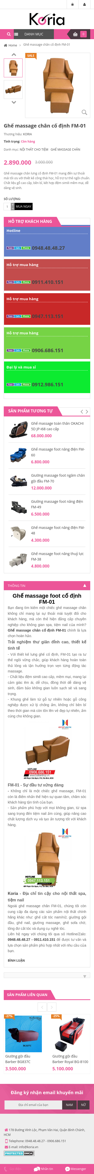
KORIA (27, 134)
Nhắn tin (43, 1169)
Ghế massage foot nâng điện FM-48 (58, 530)
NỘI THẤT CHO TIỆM (34, 149)
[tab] (47, 585)
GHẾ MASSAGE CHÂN (65, 149)
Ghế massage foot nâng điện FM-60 (58, 452)
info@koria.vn (28, 1147)
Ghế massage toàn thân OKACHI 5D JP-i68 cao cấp (57, 426)
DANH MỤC (33, 34)
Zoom (84, 112)
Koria (13, 893)
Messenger (75, 1169)
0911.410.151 (47, 282)
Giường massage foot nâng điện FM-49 (57, 504)
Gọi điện (12, 1169)
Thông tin (16, 585)
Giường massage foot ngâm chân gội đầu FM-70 (58, 478)
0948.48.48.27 (48, 247)
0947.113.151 (47, 316)
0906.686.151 (47, 350)
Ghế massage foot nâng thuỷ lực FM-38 (57, 556)
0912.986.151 (47, 384)
